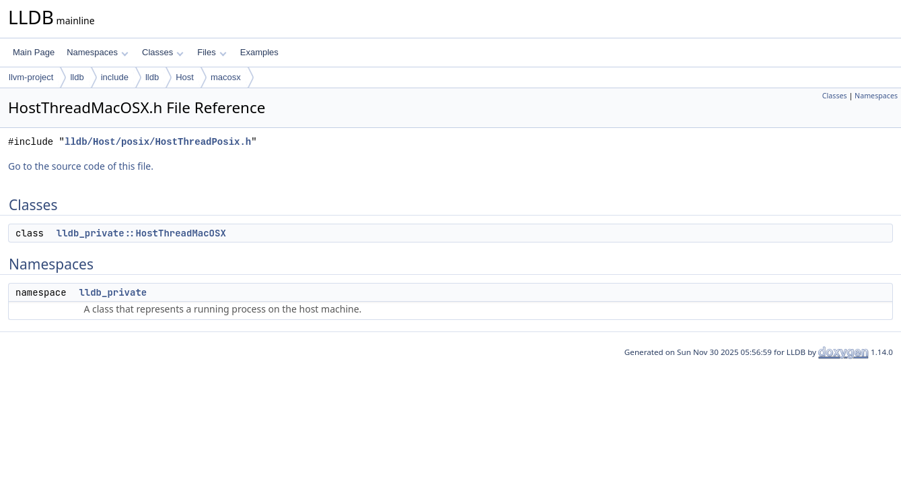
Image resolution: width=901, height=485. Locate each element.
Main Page (34, 52)
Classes (163, 52)
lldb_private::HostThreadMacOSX (141, 233)
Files (211, 52)
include (115, 77)
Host (185, 77)
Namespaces (97, 52)
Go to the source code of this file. (80, 166)
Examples (259, 52)
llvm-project (31, 77)
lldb (76, 77)
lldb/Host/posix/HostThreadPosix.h (158, 141)
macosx (226, 77)
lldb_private (113, 292)
